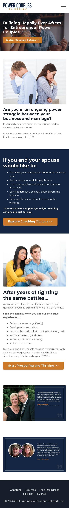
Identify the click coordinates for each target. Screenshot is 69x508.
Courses (31, 489)
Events (41, 493)
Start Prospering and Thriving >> (33, 365)
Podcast (28, 493)
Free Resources (49, 489)
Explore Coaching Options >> (22, 40)
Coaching (16, 489)
